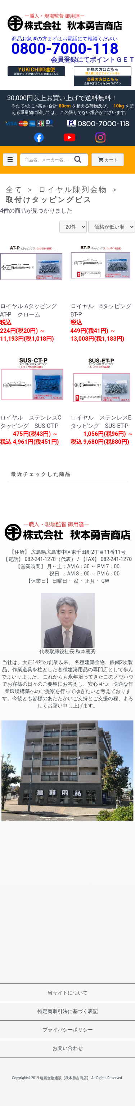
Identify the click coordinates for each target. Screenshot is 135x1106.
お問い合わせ (68, 1048)
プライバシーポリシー (67, 1030)
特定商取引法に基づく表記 (67, 1011)
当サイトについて (68, 993)
